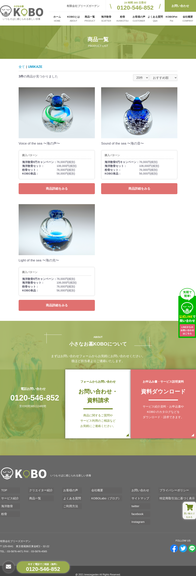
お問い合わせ (180, 5)
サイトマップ (141, 495)
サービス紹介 (9, 495)
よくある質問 (72, 495)
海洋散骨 (6, 501)
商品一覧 (34, 495)
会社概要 (97, 488)
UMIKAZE (35, 66)
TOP (3, 488)
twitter (136, 501)
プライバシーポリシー (175, 488)
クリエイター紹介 (40, 488)
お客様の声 (70, 488)
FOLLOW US (183, 533)
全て (22, 66)
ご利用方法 (70, 501)
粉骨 (3, 508)
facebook (138, 508)
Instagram (138, 515)
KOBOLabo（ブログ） (106, 495)
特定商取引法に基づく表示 (178, 495)
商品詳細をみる (57, 188)
